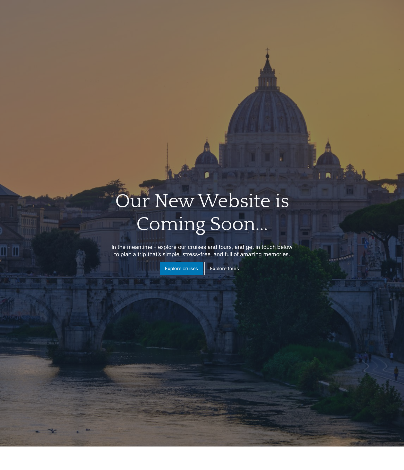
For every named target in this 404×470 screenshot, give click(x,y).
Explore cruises (181, 265)
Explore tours (224, 265)
